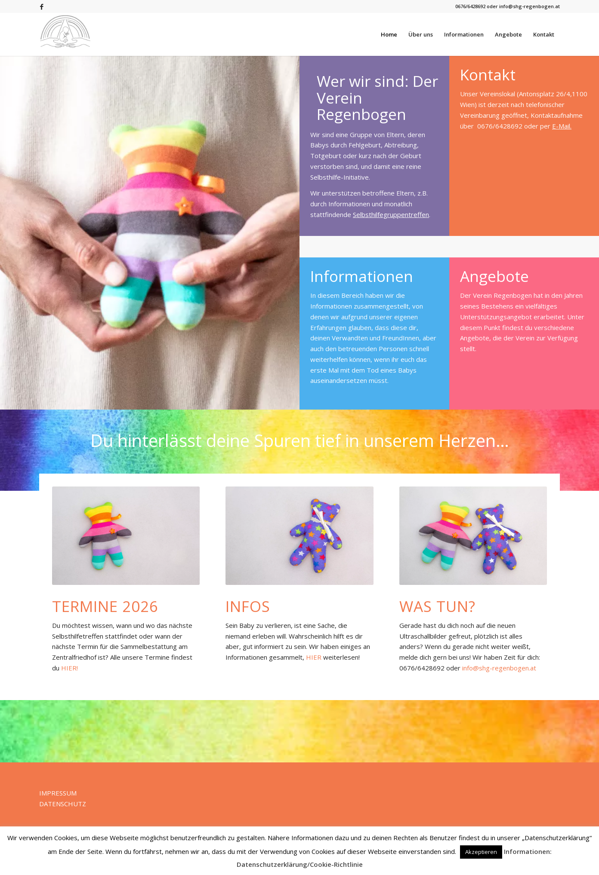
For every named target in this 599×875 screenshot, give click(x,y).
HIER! (69, 668)
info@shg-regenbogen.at (499, 668)
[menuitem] (389, 34)
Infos (247, 606)
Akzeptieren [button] (481, 852)
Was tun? (437, 606)
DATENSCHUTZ (62, 803)
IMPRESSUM (58, 793)
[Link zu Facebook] (41, 6)
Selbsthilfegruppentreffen (391, 214)
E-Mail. (561, 126)
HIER (313, 657)
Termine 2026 (105, 606)
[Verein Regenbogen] (65, 34)
